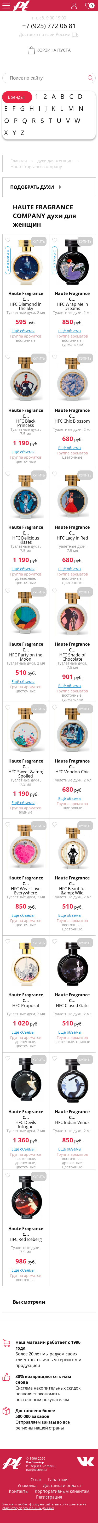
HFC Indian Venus (72, 1122)
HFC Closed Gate (72, 1005)
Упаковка (27, 1485)
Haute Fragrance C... (25, 296)
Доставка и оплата (62, 1485)
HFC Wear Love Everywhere (26, 891)
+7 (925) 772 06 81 (49, 26)
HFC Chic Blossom (72, 421)
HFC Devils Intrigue (25, 1125)
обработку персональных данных (28, 1508)
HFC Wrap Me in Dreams (72, 306)
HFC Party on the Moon (25, 657)
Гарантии (57, 1479)
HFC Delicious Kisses (25, 540)
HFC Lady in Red (72, 538)
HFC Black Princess (25, 423)
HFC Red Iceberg (26, 1239)
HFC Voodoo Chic (72, 772)
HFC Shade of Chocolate (72, 657)
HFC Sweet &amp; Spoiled (25, 774)
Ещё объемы (69, 330)
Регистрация (49, 1497)
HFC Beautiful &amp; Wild (72, 891)
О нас (36, 1479)
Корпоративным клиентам (62, 1491)
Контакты (18, 1491)
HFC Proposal (25, 1005)
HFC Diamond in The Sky (26, 306)
